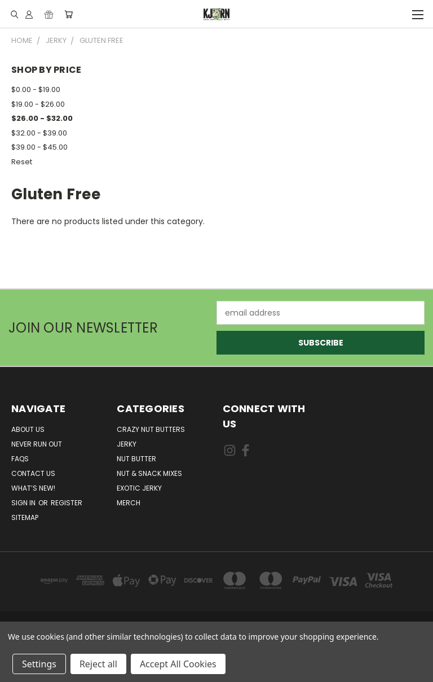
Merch (128, 503)
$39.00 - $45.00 (39, 147)
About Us (28, 429)
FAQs (20, 459)
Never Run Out (36, 444)
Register (66, 503)
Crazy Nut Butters (151, 429)
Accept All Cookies (178, 664)
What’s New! (33, 488)
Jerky (126, 444)
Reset (21, 161)
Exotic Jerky (139, 488)
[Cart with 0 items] (68, 14)
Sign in (24, 503)
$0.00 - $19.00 (35, 89)
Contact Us (33, 473)
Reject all (98, 664)
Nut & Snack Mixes (149, 473)
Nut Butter (136, 459)
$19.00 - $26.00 (38, 104)
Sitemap (24, 517)
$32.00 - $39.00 (39, 133)
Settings (39, 664)
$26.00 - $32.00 (42, 118)
